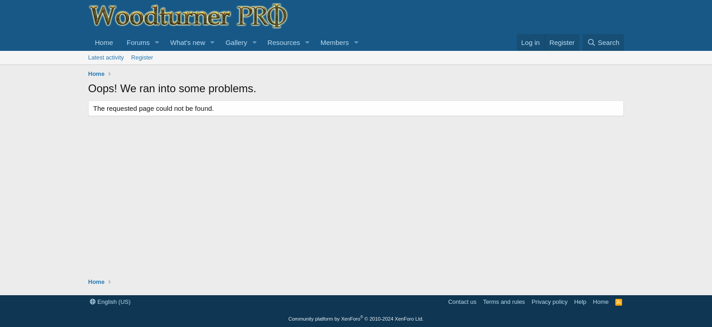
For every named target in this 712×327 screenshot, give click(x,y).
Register (142, 57)
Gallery (236, 42)
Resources (283, 42)
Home (104, 42)
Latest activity (106, 57)
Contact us (462, 301)
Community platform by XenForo (356, 319)
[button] (157, 42)
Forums (138, 42)
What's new (187, 42)
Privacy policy (550, 301)
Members (335, 42)
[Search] (603, 42)
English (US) (110, 301)
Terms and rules (504, 301)
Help (580, 301)
